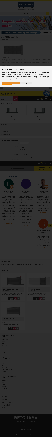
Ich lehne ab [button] (16, 83)
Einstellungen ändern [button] (26, 83)
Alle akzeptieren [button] (7, 83)
